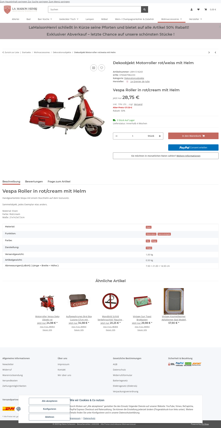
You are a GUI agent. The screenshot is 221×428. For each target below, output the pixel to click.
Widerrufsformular (122, 375)
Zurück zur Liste (12, 52)
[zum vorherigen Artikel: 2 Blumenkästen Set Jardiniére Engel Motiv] (215, 52)
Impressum (75, 418)
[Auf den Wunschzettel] (101, 67)
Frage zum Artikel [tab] (59, 181)
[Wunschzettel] (198, 9)
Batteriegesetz (120, 380)
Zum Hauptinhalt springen (14, 1)
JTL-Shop (205, 424)
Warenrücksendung (12, 375)
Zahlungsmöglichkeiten (14, 385)
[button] (191, 9)
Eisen (149, 227)
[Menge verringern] (116, 136)
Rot (148, 241)
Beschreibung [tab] (11, 181)
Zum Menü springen (59, 1)
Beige (154, 241)
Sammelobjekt (164, 234)
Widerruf (7, 369)
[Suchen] (94, 9)
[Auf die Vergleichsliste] (93, 67)
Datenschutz (89, 418)
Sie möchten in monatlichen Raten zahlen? (165, 155)
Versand (138, 104)
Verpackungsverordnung (125, 391)
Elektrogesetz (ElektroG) (125, 385)
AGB (115, 364)
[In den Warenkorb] (193, 136)
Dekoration (151, 234)
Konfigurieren (49, 409)
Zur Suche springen (38, 1)
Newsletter (8, 364)
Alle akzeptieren (49, 401)
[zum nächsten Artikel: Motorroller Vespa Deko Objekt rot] (209, 52)
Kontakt (62, 369)
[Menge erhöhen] (159, 136)
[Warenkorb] (210, 9)
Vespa (149, 248)
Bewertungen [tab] (34, 181)
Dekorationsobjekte (134, 78)
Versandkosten (10, 380)
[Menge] (133, 136)
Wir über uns (64, 375)
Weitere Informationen (188, 155)
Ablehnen (49, 417)
